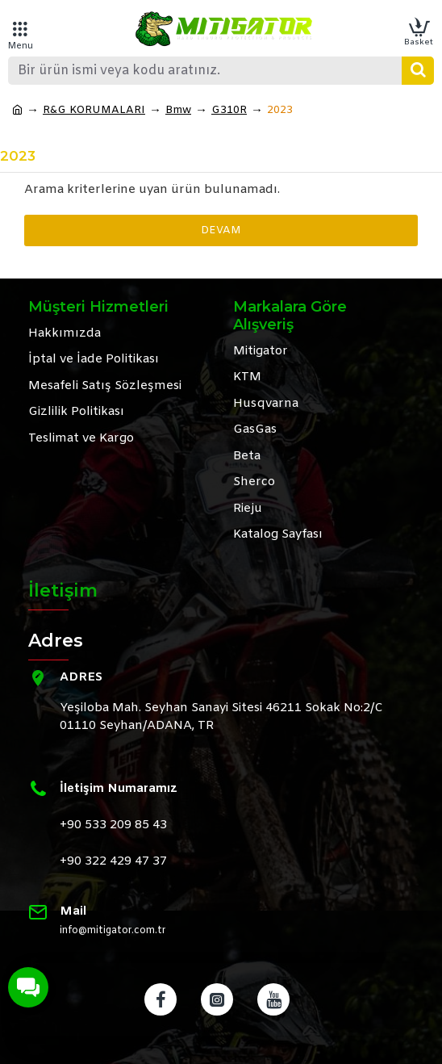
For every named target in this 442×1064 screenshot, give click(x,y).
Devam (221, 230)
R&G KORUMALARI (94, 110)
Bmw (178, 110)
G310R (229, 110)
